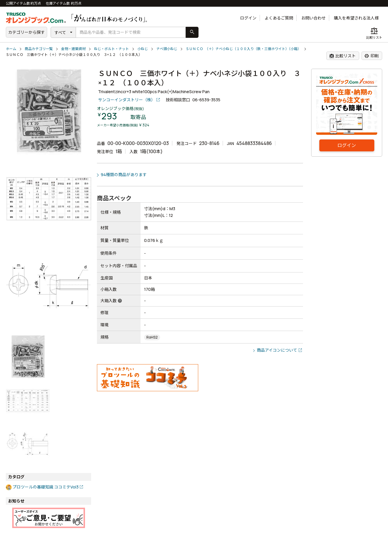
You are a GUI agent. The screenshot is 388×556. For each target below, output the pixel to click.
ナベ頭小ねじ (166, 48)
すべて (60, 32)
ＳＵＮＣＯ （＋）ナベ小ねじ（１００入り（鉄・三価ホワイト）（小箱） (243, 48)
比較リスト (342, 56)
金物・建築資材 (73, 48)
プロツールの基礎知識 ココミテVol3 (46, 487)
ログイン (248, 18)
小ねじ (142, 48)
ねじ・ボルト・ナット (111, 48)
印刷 (371, 56)
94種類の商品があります (124, 174)
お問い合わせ (313, 18)
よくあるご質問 (279, 18)
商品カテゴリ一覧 (39, 48)
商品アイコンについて (277, 350)
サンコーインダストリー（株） (126, 99)
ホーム (11, 48)
